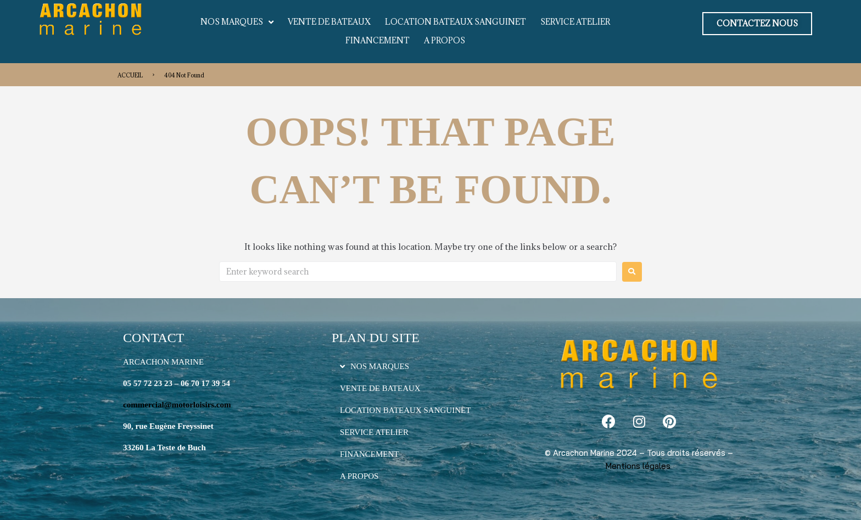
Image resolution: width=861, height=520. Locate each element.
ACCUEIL (130, 75)
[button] (757, 23)
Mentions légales (638, 466)
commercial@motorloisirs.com (177, 404)
